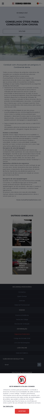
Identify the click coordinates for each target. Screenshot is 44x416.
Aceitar (22, 411)
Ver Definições (8, 406)
